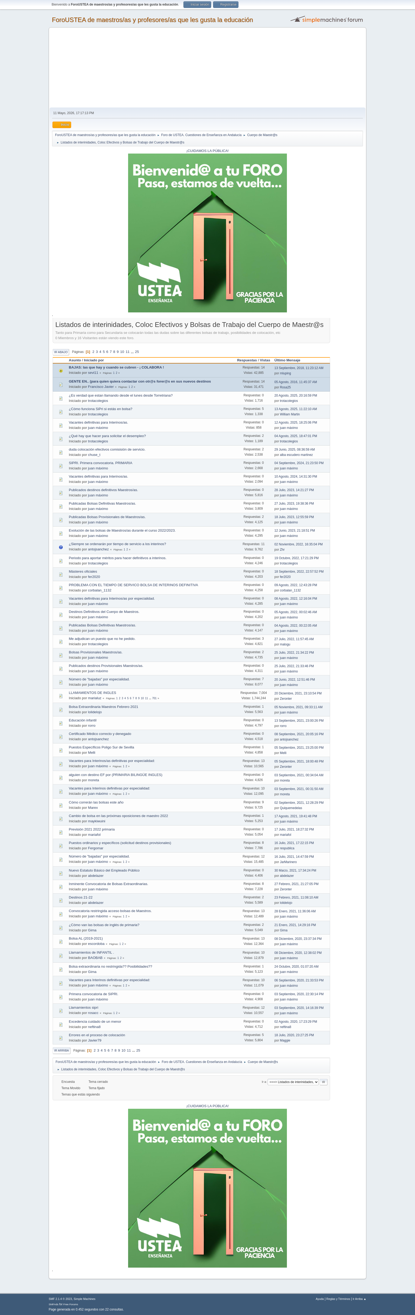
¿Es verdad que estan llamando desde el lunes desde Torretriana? (121, 395)
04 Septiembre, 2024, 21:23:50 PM (299, 463)
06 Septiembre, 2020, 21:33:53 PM (299, 980)
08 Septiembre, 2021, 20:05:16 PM (299, 734)
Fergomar (95, 848)
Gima (92, 930)
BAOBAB (95, 958)
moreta (93, 780)
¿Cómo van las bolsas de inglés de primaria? (104, 925)
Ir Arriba (61, 1050)
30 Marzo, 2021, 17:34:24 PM (295, 870)
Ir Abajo (60, 352)
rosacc (93, 1013)
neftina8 (94, 1027)
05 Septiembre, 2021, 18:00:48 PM (299, 761)
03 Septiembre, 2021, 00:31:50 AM (298, 789)
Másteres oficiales (83, 571)
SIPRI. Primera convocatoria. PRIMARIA (100, 463)
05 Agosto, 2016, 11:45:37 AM (295, 382)
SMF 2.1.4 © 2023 (60, 1298)
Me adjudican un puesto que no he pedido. (102, 639)
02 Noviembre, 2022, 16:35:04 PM (298, 544)
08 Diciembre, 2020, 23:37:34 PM (298, 939)
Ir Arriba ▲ (359, 1298)
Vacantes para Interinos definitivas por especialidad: (109, 788)
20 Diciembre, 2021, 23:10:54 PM (298, 693)
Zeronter (286, 699)
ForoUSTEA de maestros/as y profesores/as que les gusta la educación (152, 19)
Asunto (75, 360)
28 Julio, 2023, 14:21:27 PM (294, 490)
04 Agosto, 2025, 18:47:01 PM (295, 436)
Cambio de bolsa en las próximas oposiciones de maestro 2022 (118, 816)
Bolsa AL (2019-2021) (86, 938)
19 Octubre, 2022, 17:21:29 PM (296, 558)
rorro (92, 726)
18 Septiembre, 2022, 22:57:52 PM (299, 571)
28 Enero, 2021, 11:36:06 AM (295, 911)
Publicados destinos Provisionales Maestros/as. (106, 666)
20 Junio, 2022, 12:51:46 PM (294, 679)
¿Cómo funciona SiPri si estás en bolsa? (100, 409)
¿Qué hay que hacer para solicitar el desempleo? (107, 436)
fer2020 (94, 577)
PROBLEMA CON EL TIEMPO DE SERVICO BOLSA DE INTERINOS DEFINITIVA (133, 585)
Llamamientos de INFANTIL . (91, 952)
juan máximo (98, 428)
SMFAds (53, 1304)
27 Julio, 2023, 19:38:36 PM (294, 503)
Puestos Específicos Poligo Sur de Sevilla (101, 747)
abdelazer (96, 876)
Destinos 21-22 (81, 897)
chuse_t (94, 455)
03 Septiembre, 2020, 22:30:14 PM (299, 994)
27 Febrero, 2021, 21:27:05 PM (296, 884)
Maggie (285, 1040)
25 (137, 352)
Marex (93, 808)
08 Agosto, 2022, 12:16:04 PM (295, 598)
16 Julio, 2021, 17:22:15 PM (294, 843)
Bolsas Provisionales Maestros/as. (96, 652)
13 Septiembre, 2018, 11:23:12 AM (298, 368)
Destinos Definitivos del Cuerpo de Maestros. (104, 612)
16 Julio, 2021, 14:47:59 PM (294, 857)
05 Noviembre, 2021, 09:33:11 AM (298, 707)
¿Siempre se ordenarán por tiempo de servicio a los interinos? (117, 544)
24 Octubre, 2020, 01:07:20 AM (296, 966)
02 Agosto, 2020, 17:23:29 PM (295, 1022)
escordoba (96, 944)
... (133, 352)
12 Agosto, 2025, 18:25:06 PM (295, 422)
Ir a (264, 1081)
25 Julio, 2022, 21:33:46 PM (294, 666)
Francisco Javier (101, 387)
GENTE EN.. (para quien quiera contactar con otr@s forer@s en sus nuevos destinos (140, 381)
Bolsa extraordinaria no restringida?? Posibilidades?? (110, 966)
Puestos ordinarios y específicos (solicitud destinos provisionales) (120, 843)
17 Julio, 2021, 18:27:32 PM (294, 829)
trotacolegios (98, 401)
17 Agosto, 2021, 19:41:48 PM (295, 816)
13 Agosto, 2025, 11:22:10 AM (295, 409)
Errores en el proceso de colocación (97, 1035)
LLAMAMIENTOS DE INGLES (92, 693)
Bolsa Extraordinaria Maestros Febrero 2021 (103, 707)
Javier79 (94, 1040)
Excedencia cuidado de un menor (95, 1022)
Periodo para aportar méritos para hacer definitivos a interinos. (117, 558)
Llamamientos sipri (83, 1007)
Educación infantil (82, 720)
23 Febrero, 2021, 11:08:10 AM (296, 897)
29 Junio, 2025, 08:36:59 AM (294, 449)
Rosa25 (285, 387)
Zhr (282, 549)
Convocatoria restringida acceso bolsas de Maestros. (110, 911)
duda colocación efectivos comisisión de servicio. (107, 449)
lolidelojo (95, 712)
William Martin (290, 414)
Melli (91, 753)
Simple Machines (84, 1298)
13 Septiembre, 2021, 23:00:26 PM (299, 720)
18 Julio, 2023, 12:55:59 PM (294, 517)
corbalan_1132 (99, 590)
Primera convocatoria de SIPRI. (93, 994)
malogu (285, 644)
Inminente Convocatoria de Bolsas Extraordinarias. (108, 884)
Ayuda (320, 1298)
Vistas (265, 360)
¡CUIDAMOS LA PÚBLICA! (207, 151)
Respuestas (247, 360)
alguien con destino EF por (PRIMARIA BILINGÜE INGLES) (115, 775)
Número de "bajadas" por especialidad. (99, 679)
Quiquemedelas (291, 808)
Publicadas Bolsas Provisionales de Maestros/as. (107, 517)
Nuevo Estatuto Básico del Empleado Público (104, 870)
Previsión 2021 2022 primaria (92, 829)
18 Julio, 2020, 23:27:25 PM (294, 1035)
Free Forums (70, 1304)
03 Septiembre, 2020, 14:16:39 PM (299, 1008)
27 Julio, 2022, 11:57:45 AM (294, 639)
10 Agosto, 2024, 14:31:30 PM (295, 476)
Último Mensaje (289, 360)
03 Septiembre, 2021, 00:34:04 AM (298, 775)
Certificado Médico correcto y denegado (100, 734)
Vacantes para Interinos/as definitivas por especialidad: (112, 761)
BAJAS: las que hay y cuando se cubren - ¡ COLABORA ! (116, 367)
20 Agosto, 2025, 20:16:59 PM (295, 395)
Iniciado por (94, 360)
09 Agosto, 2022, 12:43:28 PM (295, 585)
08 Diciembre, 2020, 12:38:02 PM (298, 953)
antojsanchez (98, 549)
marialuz (94, 698)
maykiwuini (96, 821)
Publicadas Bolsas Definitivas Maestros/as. (102, 503)
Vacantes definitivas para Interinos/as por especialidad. (112, 598)
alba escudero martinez (296, 455)
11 (128, 352)
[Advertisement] (207, 68)
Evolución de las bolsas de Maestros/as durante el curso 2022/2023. (122, 530)
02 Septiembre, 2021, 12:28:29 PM (299, 803)
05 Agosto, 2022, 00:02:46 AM (295, 612)
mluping (285, 373)
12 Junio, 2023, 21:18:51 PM (294, 530)
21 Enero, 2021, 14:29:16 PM (295, 925)
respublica (287, 848)
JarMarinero (288, 862)
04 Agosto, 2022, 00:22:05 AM (295, 625)
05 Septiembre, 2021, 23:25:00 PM (299, 747)
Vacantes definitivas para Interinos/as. (98, 422)
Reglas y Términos (338, 1298)
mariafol (94, 835)
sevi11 (93, 373)
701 (154, 698)
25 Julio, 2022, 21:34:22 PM (294, 652)
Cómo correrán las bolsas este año (96, 802)
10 (122, 352)
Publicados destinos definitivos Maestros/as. (103, 490)
